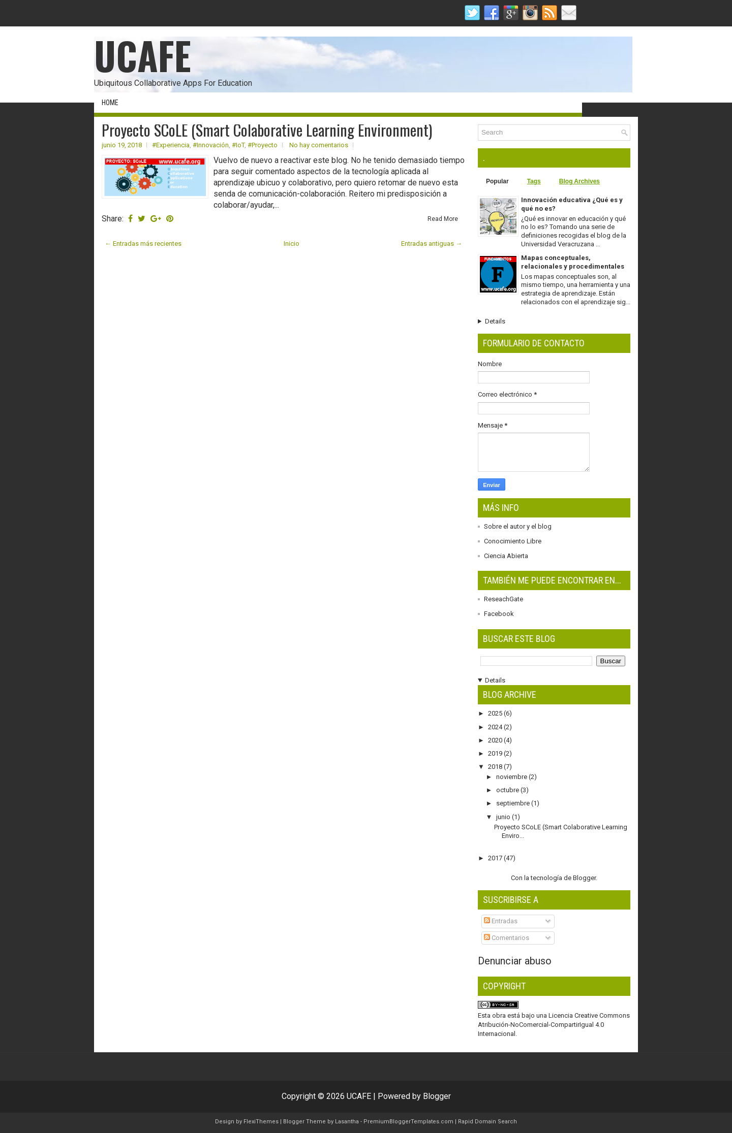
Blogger (584, 878)
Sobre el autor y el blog (518, 526)
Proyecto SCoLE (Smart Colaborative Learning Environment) (267, 130)
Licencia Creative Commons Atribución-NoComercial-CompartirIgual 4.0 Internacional (554, 1025)
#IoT (238, 145)
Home (110, 103)
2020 (496, 740)
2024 (496, 727)
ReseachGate (503, 599)
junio (504, 817)
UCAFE (142, 55)
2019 (496, 753)
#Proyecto (263, 145)
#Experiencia (171, 145)
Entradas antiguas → (431, 243)
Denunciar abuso (515, 961)
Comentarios (506, 938)
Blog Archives (579, 181)
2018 (496, 766)
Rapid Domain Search (487, 1121)
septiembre (513, 803)
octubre (508, 790)
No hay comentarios (318, 145)
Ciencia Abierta (506, 556)
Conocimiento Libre (512, 541)
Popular (497, 181)
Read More (443, 218)
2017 (496, 858)
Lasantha (347, 1121)
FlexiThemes (261, 1121)
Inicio (291, 243)
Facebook (499, 614)
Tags (534, 181)
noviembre (512, 777)
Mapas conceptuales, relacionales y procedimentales (572, 262)
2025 (496, 713)
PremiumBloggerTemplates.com (408, 1121)
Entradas (500, 921)
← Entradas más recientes (143, 243)
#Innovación (211, 145)
